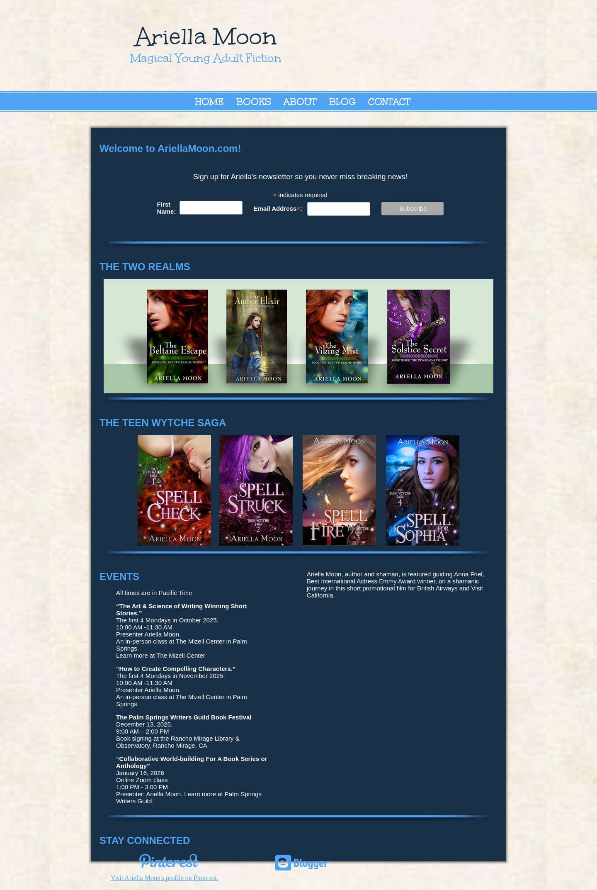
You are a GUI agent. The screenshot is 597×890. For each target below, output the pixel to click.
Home (209, 101)
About (300, 101)
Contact (389, 101)
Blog (342, 101)
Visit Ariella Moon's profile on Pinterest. (164, 877)
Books (253, 101)
